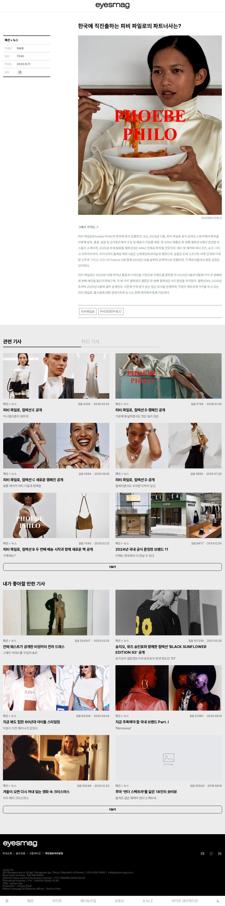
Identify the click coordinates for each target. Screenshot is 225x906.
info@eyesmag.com (120, 883)
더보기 (112, 574)
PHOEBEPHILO (111, 311)
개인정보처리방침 (54, 863)
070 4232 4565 (96, 883)
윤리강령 (20, 863)
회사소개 (7, 863)
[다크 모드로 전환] (218, 901)
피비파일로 (88, 311)
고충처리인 (35, 863)
